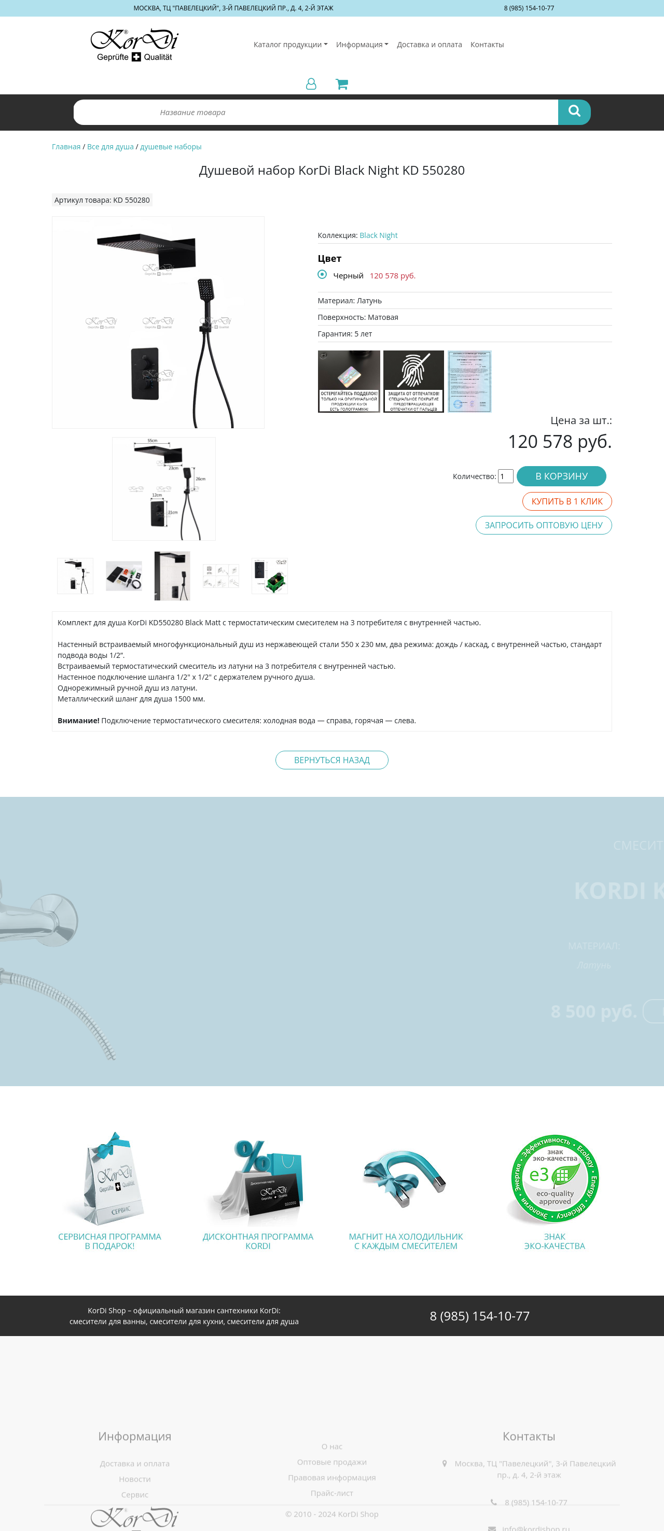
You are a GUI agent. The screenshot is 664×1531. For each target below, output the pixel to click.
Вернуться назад (332, 760)
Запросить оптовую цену (544, 525)
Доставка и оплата (429, 44)
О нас (332, 1510)
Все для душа (110, 146)
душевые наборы (170, 146)
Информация (359, 44)
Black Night (378, 235)
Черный (349, 275)
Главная (66, 146)
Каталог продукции (288, 44)
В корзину (561, 476)
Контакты (487, 44)
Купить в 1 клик (567, 501)
